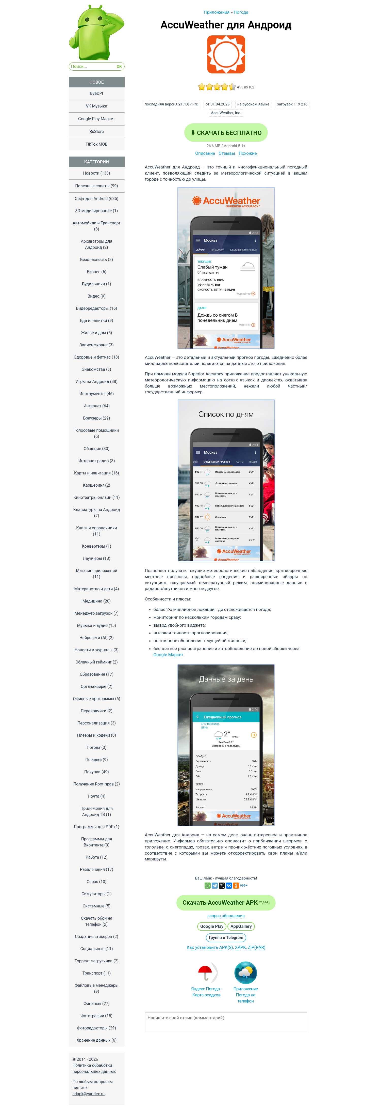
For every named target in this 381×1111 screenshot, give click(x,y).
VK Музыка (96, 106)
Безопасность (93, 259)
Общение (92, 448)
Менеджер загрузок (93, 613)
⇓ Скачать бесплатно (226, 132)
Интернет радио (93, 460)
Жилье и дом (93, 332)
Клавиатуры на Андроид (96, 509)
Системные (94, 906)
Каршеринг (93, 485)
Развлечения (92, 869)
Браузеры (92, 418)
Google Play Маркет (96, 118)
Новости (91, 173)
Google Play (211, 926)
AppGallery (241, 926)
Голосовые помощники (96, 430)
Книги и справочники (96, 528)
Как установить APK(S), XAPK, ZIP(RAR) (226, 947)
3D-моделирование (93, 210)
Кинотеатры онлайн (92, 497)
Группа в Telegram (226, 937)
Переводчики (93, 710)
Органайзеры (93, 686)
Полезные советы (92, 185)
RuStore (96, 131)
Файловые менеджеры (96, 985)
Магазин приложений (96, 570)
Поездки (93, 759)
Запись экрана (93, 345)
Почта (94, 796)
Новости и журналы (94, 649)
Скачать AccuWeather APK (226, 902)
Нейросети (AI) (93, 637)
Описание (205, 153)
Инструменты (92, 393)
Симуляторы (93, 893)
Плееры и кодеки (93, 735)
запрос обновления (226, 915)
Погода (93, 747)
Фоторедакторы (92, 1028)
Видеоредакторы (92, 308)
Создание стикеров (93, 936)
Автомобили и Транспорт (97, 223)
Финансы (92, 1003)
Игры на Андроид (92, 381)
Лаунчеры (92, 558)
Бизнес (94, 271)
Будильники (93, 284)
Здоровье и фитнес (92, 357)
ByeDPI (96, 93)
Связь (92, 881)
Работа (92, 857)
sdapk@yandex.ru (89, 1093)
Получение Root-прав (93, 784)
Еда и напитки (93, 320)
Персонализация (93, 723)
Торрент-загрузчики (94, 961)
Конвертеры (93, 546)
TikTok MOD (97, 144)
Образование (92, 674)
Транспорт (92, 973)
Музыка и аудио (92, 625)
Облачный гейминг (93, 662)
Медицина (92, 601)
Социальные (92, 948)
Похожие (248, 153)
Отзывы (227, 153)
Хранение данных (94, 1040)
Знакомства (93, 369)
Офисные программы (93, 698)
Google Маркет (169, 654)
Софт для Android (91, 198)
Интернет (93, 406)
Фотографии (92, 1015)
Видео (93, 296)
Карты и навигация (92, 473)
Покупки (92, 771)
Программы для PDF (93, 826)
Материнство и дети (93, 589)
